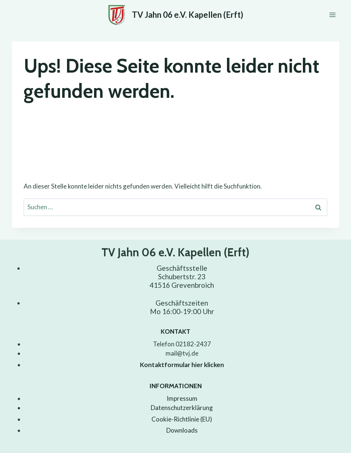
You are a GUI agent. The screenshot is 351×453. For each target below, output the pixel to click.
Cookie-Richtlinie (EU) (181, 419)
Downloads (182, 430)
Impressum (182, 398)
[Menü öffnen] (332, 14)
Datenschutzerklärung (182, 408)
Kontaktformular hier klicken (182, 365)
